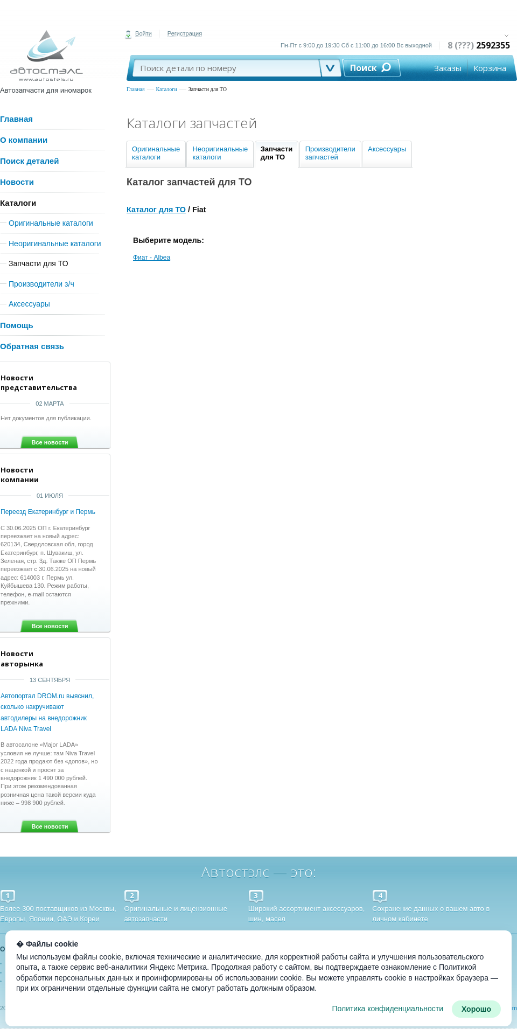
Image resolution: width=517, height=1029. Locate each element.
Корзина (489, 67)
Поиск (363, 68)
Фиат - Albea (151, 257)
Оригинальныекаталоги (156, 153)
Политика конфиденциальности (387, 1008)
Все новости (49, 442)
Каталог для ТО (156, 209)
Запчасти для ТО (207, 89)
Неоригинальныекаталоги (220, 153)
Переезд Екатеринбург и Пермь (48, 512)
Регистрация (184, 33)
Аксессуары (387, 149)
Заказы (448, 67)
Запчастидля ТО (277, 153)
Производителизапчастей (330, 153)
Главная (136, 89)
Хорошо (476, 1009)
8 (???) (479, 45)
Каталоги (166, 89)
